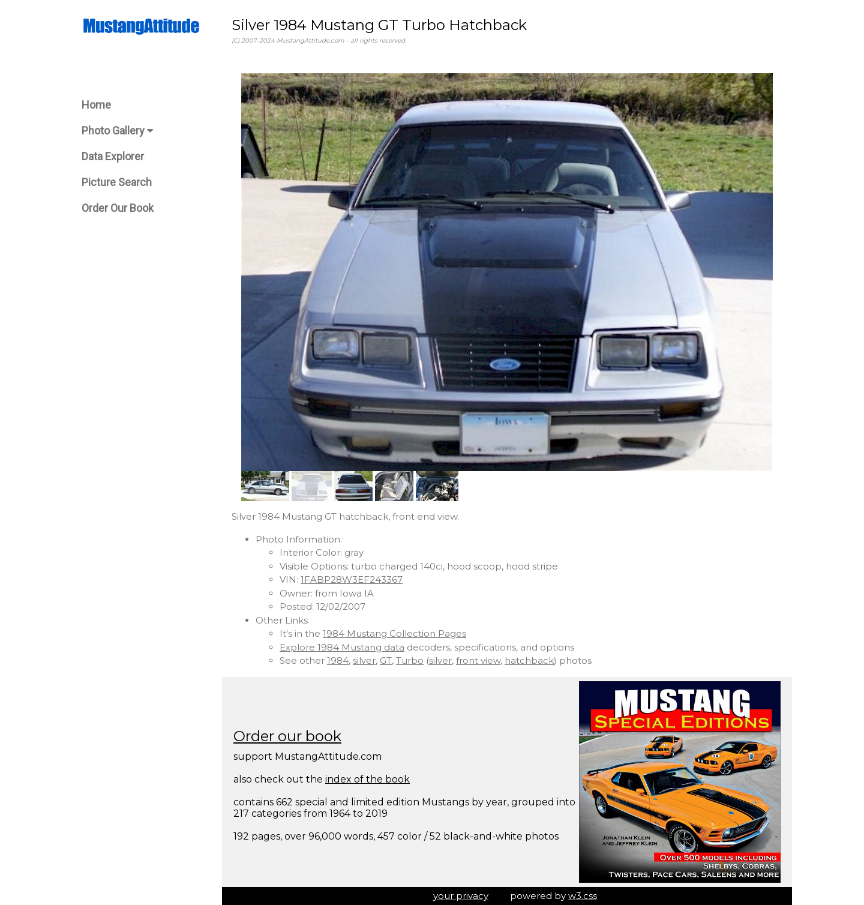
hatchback (529, 660)
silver (364, 660)
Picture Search (117, 182)
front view (478, 660)
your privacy (460, 895)
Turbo (410, 660)
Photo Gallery (117, 130)
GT (386, 660)
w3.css (582, 895)
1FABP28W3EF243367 (352, 579)
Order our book (287, 736)
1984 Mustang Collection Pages (394, 633)
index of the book (367, 779)
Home (96, 104)
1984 (338, 660)
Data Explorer (113, 156)
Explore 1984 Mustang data (342, 647)
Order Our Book (118, 208)
